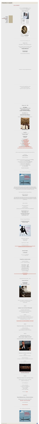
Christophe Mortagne (26, 141)
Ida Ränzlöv (26, 145)
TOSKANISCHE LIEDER (5, 18)
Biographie (6, 16)
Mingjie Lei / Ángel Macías (26, 140)
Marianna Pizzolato (26, 144)
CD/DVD (7, 21)
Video (7, 20)
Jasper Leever (26, 142)
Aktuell (27, 391)
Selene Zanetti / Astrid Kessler (26, 143)
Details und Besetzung (25, 404)
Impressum (6, 22)
